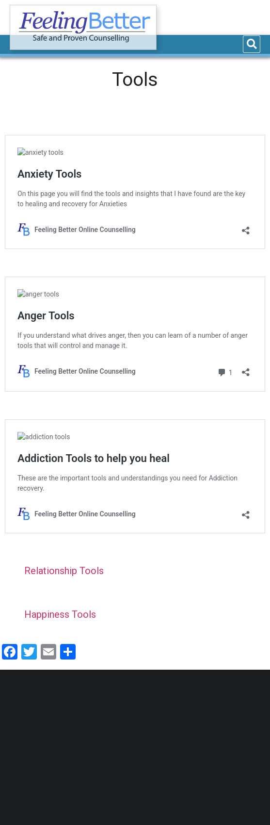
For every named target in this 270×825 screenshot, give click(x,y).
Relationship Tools (64, 571)
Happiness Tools (60, 614)
